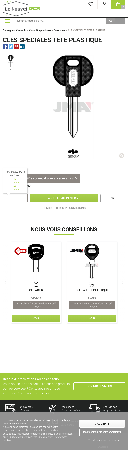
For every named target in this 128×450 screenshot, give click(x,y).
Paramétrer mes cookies (102, 432)
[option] (10, 62)
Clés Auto (21, 30)
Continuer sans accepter (103, 440)
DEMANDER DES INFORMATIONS (64, 208)
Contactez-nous (99, 386)
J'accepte (102, 423)
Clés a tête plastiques (40, 30)
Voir (36, 318)
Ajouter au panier (62, 198)
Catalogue (8, 30)
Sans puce (59, 30)
